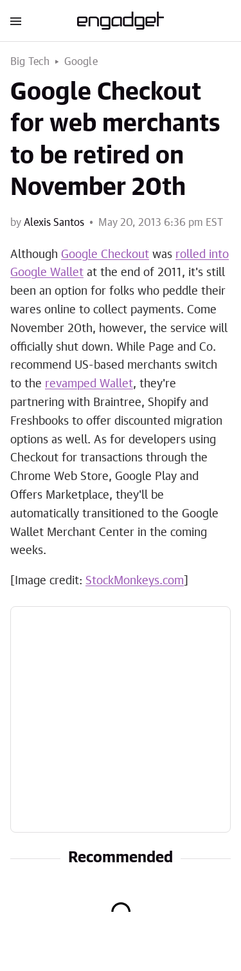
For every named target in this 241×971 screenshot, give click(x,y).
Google (81, 62)
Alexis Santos (54, 222)
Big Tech (30, 62)
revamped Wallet (89, 384)
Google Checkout (105, 255)
